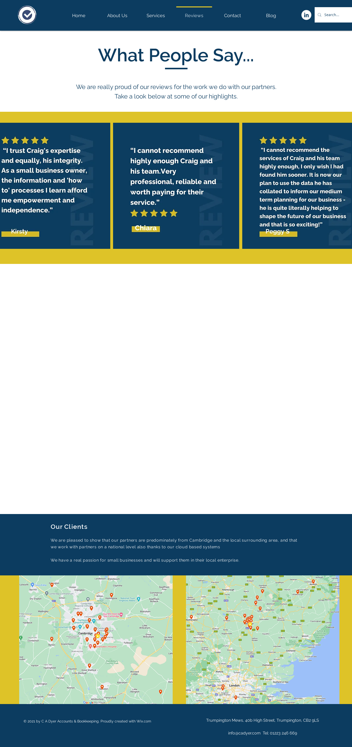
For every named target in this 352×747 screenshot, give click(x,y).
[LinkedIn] (306, 15)
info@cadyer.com (244, 733)
